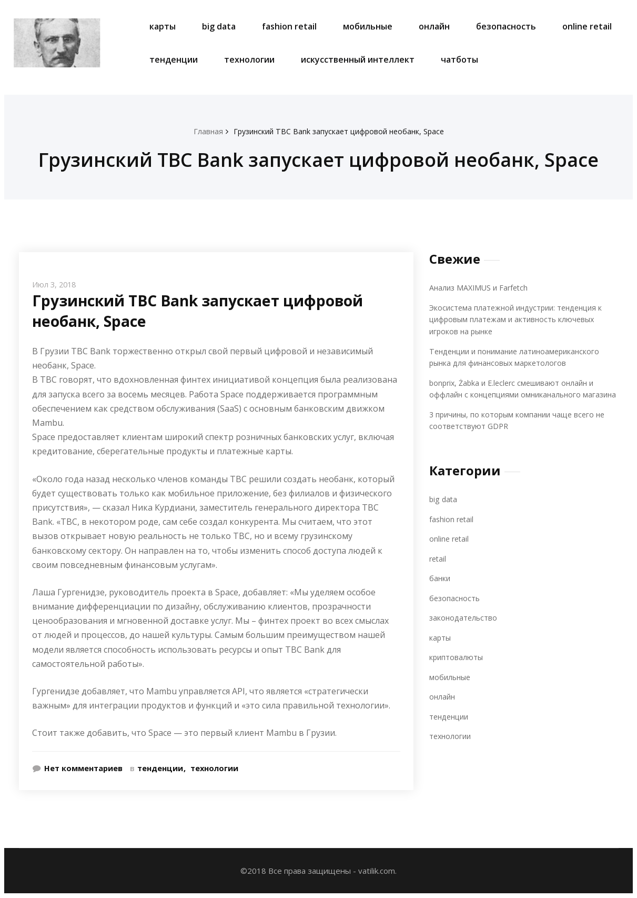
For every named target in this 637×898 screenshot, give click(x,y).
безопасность (506, 26)
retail (438, 570)
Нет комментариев (84, 768)
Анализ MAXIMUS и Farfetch (481, 287)
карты (162, 26)
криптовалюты (456, 669)
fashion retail (289, 26)
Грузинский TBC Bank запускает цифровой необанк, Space (339, 131)
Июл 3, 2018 (55, 284)
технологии (249, 59)
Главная (203, 131)
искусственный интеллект (357, 59)
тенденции (173, 59)
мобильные (367, 26)
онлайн (434, 26)
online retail (587, 26)
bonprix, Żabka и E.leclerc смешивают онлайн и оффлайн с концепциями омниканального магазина (516, 394)
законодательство (464, 629)
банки (440, 590)
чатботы (459, 59)
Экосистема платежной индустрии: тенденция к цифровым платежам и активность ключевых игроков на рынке (520, 319)
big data (219, 26)
